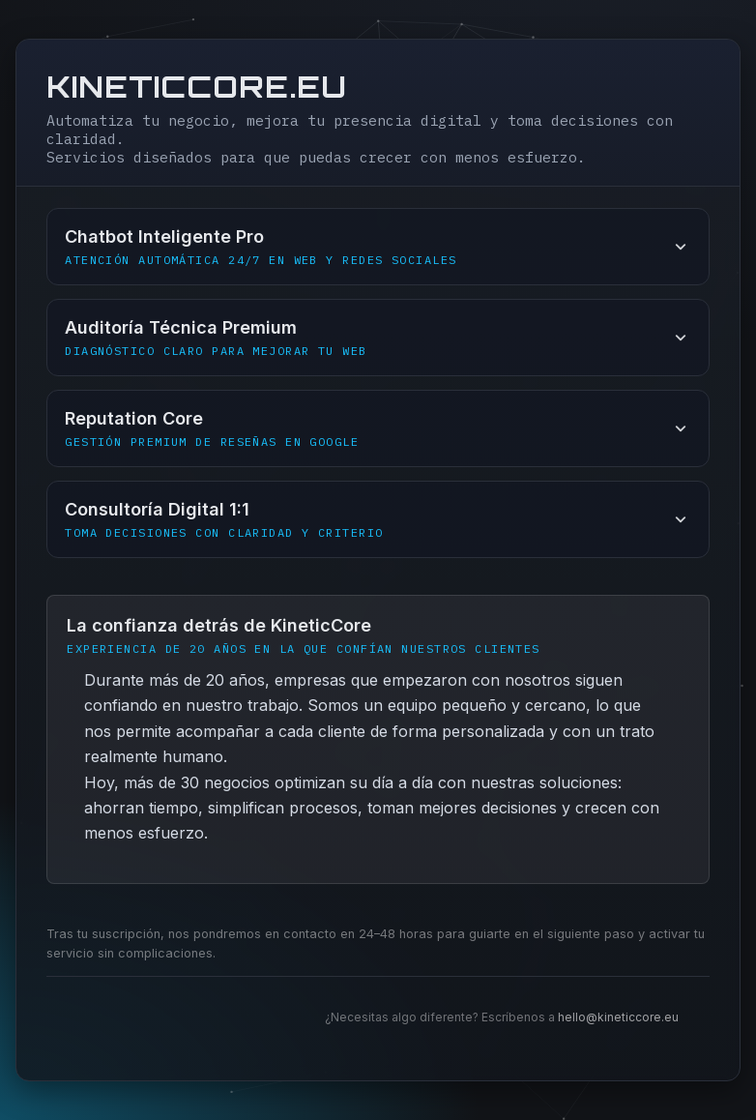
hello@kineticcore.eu (618, 1017)
